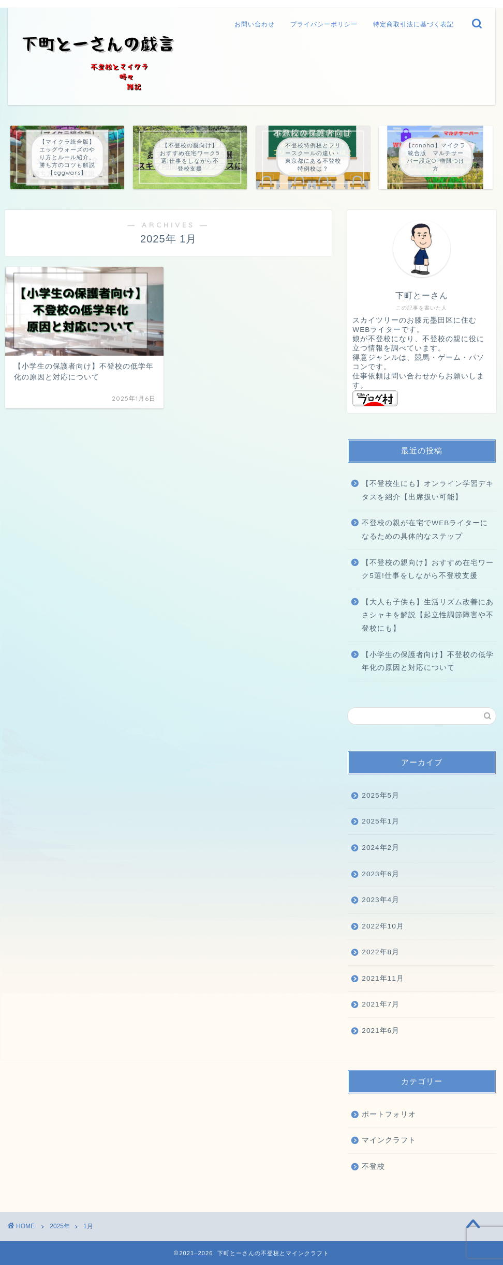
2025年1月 (381, 821)
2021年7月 (381, 1004)
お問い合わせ (254, 24)
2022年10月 (383, 926)
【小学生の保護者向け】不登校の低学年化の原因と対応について (428, 661)
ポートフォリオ (389, 1114)
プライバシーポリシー (324, 24)
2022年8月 (381, 952)
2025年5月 (381, 795)
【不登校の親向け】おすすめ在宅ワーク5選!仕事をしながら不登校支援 (428, 569)
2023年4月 (381, 900)
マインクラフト (389, 1140)
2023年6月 (381, 874)
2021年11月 (383, 978)
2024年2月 (381, 847)
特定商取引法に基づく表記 (413, 24)
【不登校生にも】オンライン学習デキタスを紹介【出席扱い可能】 (428, 490)
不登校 (373, 1166)
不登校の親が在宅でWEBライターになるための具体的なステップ (425, 529)
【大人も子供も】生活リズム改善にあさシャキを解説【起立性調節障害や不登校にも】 (428, 615)
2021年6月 (381, 1030)
